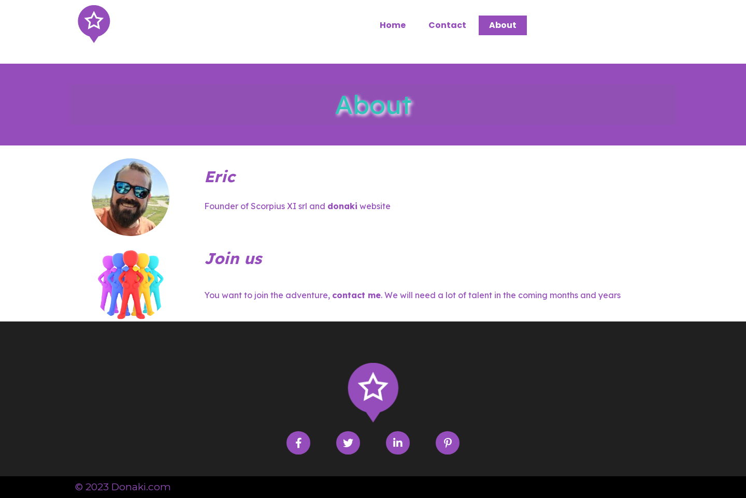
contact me (356, 295)
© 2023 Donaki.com (123, 487)
